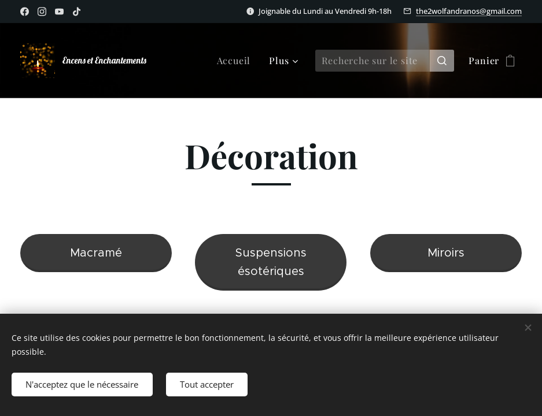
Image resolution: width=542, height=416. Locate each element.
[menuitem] (237, 60)
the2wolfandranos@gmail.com (469, 11)
